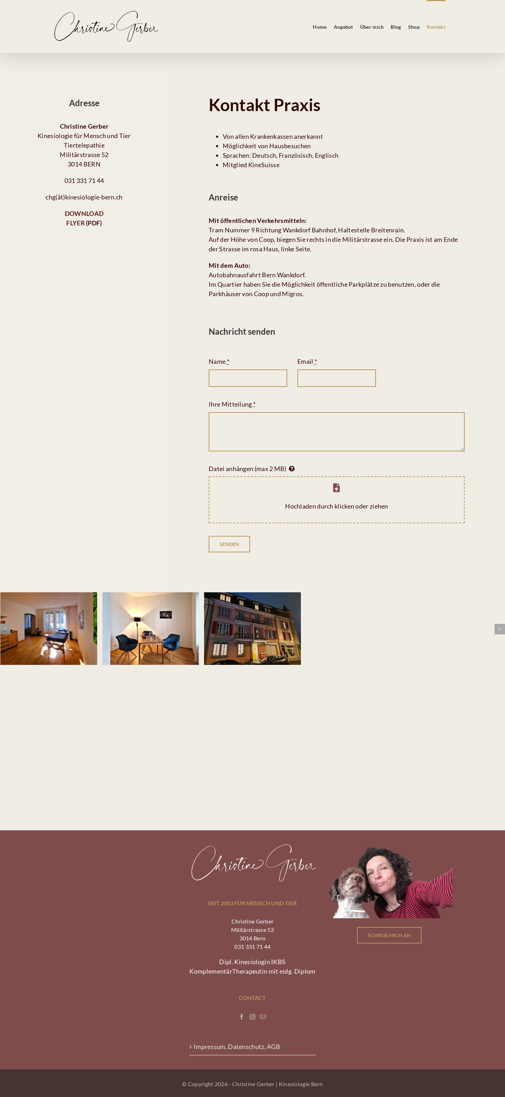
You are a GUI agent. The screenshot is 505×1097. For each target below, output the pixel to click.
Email (307, 361)
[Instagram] (252, 1017)
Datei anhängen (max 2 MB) (248, 468)
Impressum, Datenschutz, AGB (237, 1046)
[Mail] (263, 1017)
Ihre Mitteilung (232, 404)
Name (219, 361)
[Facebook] (241, 1017)
